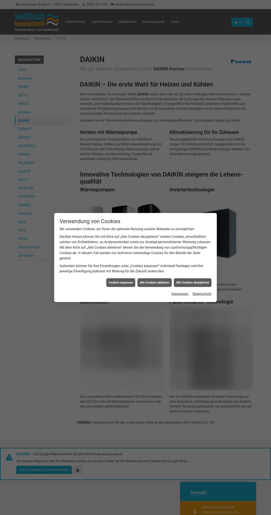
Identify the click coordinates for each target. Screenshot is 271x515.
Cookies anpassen (121, 275)
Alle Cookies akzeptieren (192, 275)
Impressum (179, 287)
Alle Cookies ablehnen (154, 275)
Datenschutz (202, 287)
